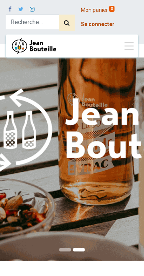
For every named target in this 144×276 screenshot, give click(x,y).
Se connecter (98, 24)
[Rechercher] (67, 23)
